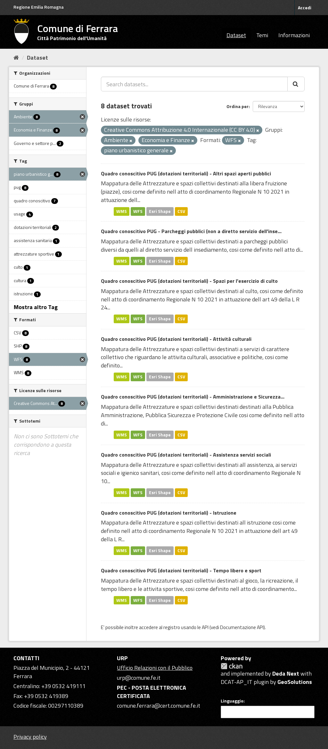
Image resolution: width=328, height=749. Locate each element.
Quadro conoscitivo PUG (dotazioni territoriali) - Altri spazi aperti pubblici (186, 173)
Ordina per (237, 106)
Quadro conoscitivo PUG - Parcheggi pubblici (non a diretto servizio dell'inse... (191, 231)
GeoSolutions (294, 681)
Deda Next (285, 673)
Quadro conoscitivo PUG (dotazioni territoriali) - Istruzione (168, 513)
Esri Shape (160, 211)
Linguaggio (232, 701)
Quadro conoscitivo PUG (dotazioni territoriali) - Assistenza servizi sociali (186, 455)
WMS (121, 211)
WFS (138, 211)
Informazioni (294, 35)
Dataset (236, 35)
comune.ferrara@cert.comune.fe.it (158, 705)
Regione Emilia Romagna (38, 7)
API (205, 627)
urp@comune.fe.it (138, 677)
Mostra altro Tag (36, 307)
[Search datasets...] (194, 84)
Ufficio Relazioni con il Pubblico (155, 667)
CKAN (231, 666)
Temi (262, 35)
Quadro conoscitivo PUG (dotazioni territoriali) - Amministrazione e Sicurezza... (192, 396)
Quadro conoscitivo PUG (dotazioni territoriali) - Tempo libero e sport (181, 570)
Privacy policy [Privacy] (30, 736)
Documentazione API (242, 627)
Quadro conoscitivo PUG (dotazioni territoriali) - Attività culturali (176, 339)
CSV (181, 211)
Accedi (304, 7)
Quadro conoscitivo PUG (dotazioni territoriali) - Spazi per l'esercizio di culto (189, 281)
